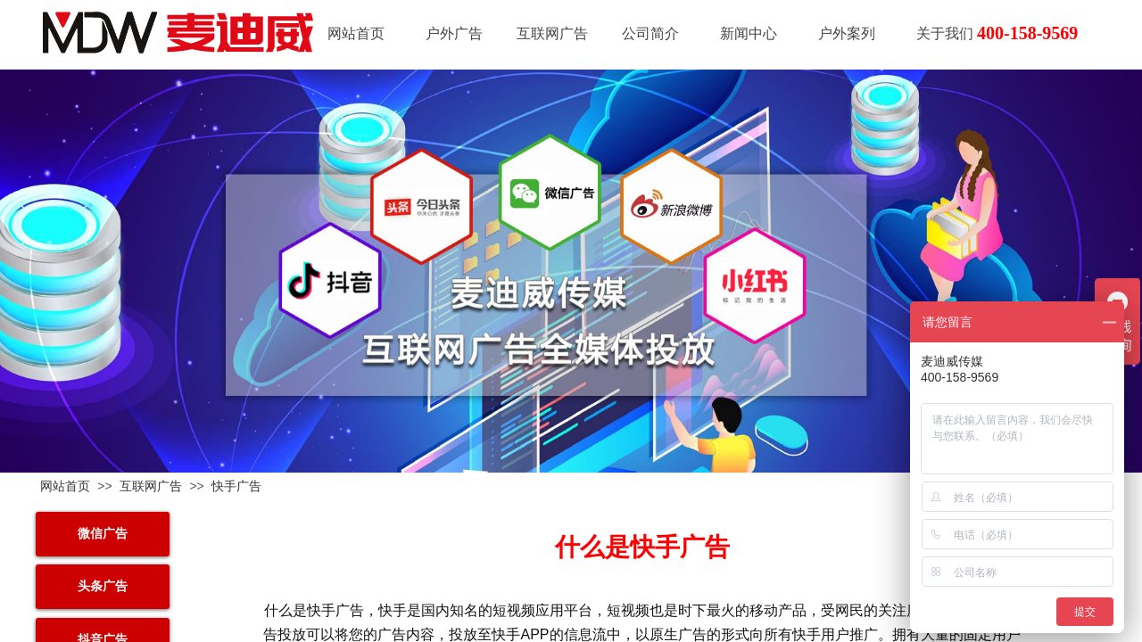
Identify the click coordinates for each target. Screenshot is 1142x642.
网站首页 (356, 33)
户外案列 (846, 33)
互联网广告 (552, 33)
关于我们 (944, 33)
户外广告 (454, 33)
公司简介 (650, 33)
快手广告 (236, 486)
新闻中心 (748, 33)
